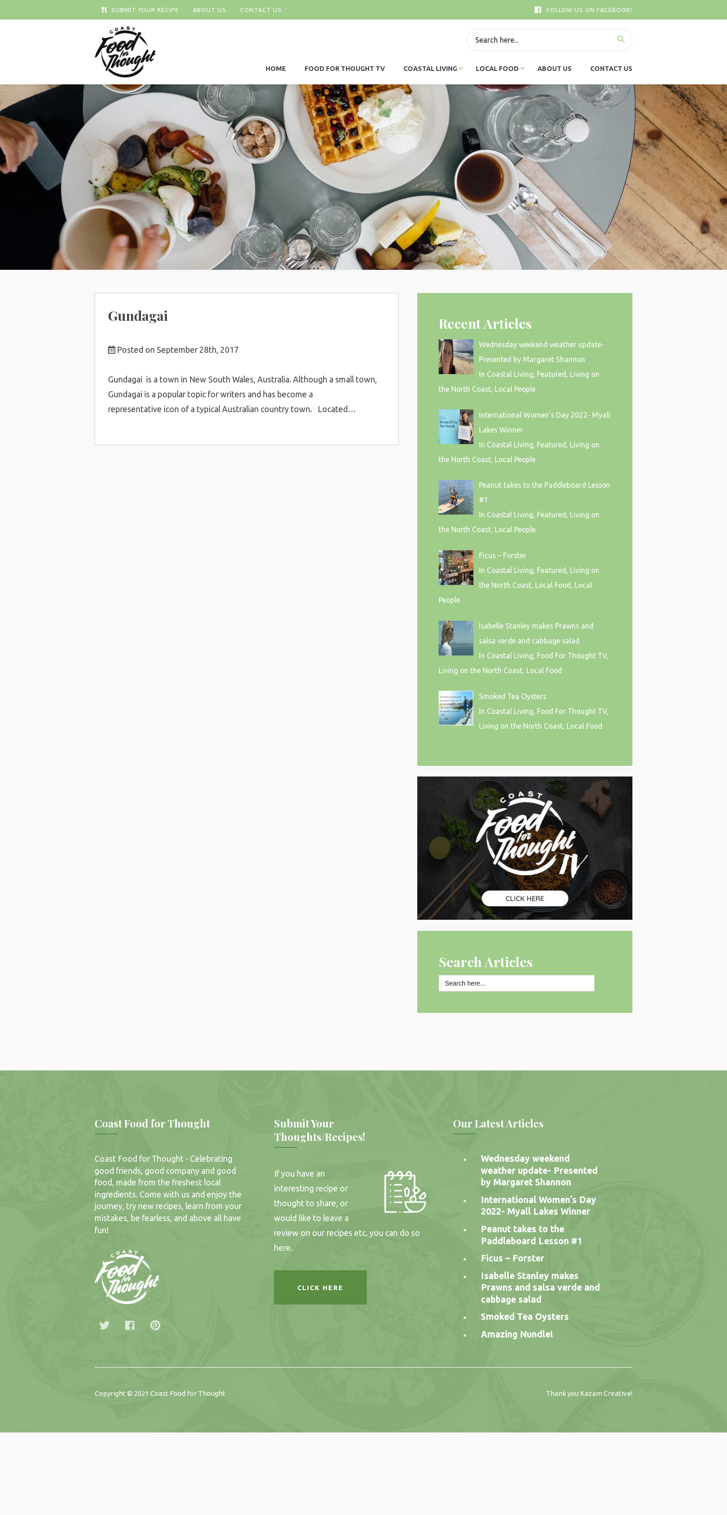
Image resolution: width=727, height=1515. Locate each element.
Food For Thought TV (345, 68)
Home (276, 68)
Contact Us (261, 9)
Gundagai (138, 315)
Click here (320, 1288)
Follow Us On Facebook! (583, 10)
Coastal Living (430, 68)
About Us (209, 9)
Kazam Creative (605, 1393)
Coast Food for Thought (187, 1393)
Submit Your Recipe (140, 9)
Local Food (497, 68)
